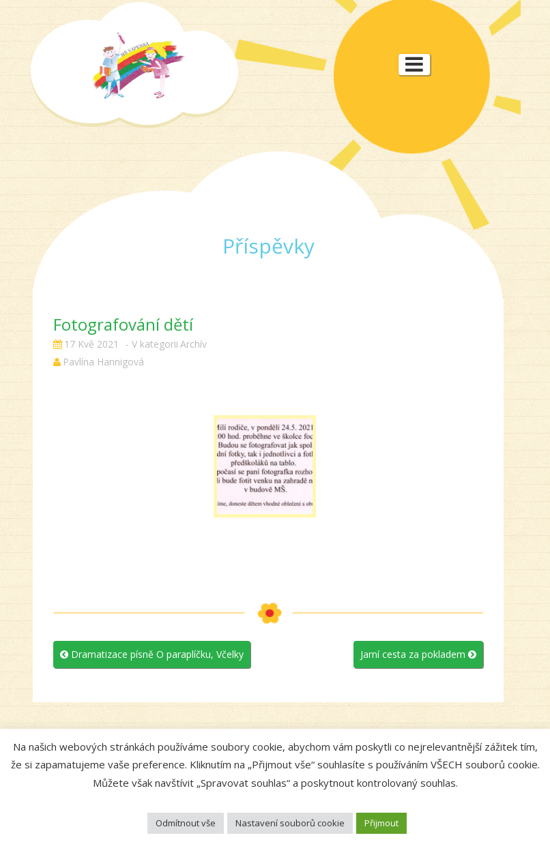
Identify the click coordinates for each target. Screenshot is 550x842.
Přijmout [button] (381, 823)
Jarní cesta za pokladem (418, 654)
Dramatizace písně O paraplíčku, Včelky (152, 654)
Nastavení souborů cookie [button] (290, 823)
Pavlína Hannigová (103, 361)
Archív (193, 343)
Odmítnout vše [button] (186, 823)
